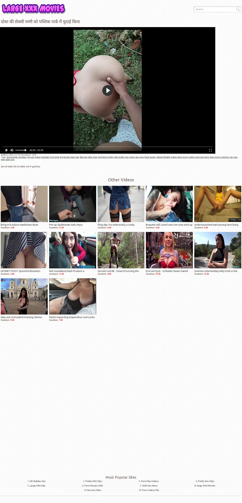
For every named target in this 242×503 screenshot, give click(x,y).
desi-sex (84, 157)
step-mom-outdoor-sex (221, 157)
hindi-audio (150, 157)
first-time (54, 157)
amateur (22, 157)
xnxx (141, 157)
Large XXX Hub (37, 485)
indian (38, 157)
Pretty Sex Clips (206, 481)
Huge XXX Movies (206, 485)
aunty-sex (134, 157)
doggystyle (12, 157)
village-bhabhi (163, 157)
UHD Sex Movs (150, 485)
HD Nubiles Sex (38, 481)
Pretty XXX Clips (93, 481)
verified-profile (105, 157)
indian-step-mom (179, 157)
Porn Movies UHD (93, 485)
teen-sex (75, 157)
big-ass (30, 157)
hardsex (45, 157)
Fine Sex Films (93, 490)
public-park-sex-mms (199, 157)
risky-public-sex (121, 157)
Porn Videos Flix (150, 490)
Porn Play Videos (150, 481)
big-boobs (65, 157)
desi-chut (92, 157)
